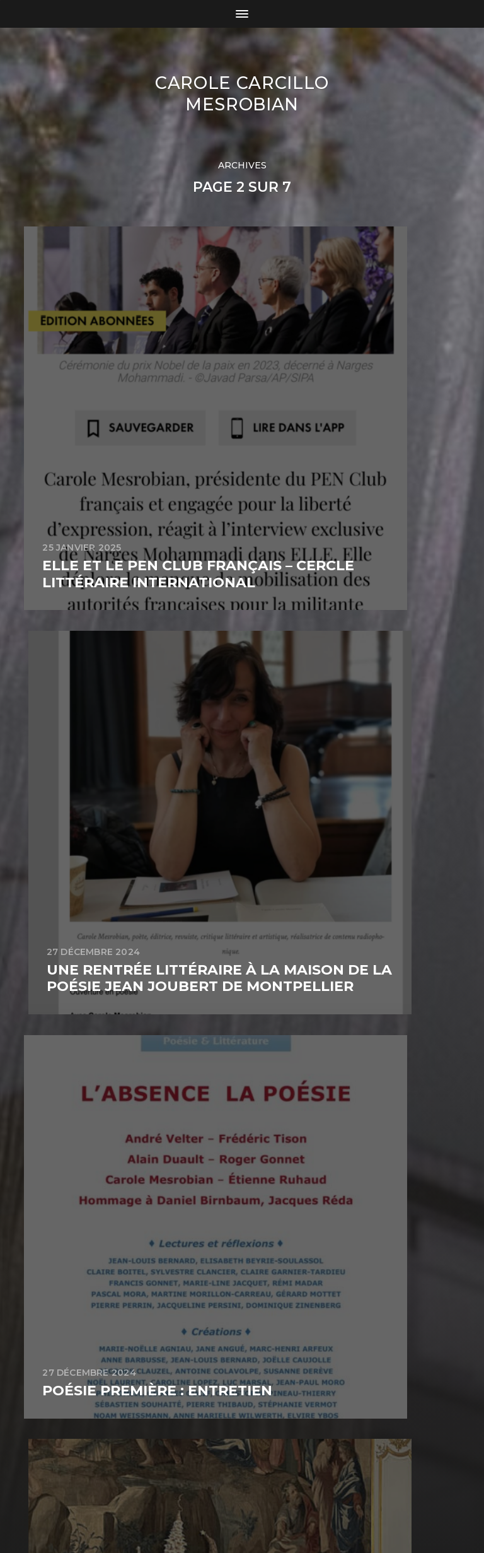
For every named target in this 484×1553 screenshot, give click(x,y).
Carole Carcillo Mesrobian (242, 93)
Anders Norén (270, 1498)
